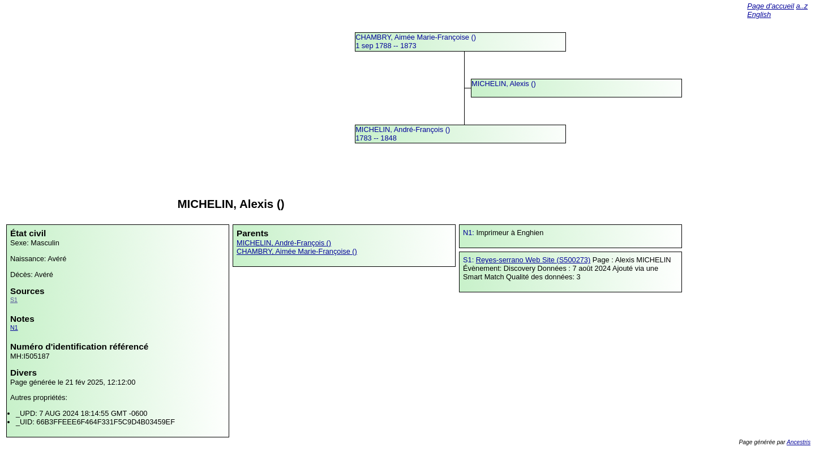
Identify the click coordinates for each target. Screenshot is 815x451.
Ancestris (798, 442)
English (759, 14)
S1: (469, 260)
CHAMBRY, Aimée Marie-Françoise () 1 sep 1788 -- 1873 (415, 41)
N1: (469, 232)
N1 (14, 327)
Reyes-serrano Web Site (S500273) (533, 260)
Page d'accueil (770, 6)
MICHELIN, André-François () (284, 243)
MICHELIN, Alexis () (503, 83)
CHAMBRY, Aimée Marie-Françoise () (297, 251)
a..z (802, 6)
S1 (14, 299)
